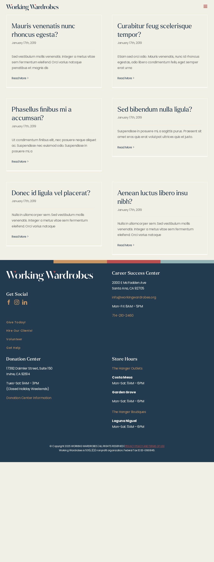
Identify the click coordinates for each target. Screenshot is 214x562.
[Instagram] (16, 302)
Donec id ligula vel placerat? (51, 193)
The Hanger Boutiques (129, 411)
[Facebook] (8, 302)
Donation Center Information (28, 397)
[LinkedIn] (24, 302)
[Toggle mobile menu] (206, 6)
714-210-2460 (122, 315)
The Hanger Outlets (127, 368)
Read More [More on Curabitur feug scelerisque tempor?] (124, 78)
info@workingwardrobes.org (134, 297)
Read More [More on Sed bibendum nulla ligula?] (124, 162)
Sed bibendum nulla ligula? (154, 110)
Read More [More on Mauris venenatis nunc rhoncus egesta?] (19, 78)
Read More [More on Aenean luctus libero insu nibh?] (124, 245)
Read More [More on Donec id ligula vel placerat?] (19, 245)
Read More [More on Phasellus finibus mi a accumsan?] (19, 162)
